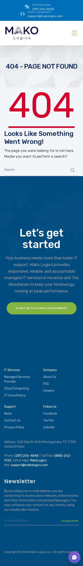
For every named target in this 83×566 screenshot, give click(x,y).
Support (10, 407)
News (8, 413)
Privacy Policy (14, 427)
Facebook (50, 413)
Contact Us (12, 420)
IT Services (12, 370)
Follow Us (49, 407)
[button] (74, 557)
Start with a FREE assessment (41, 308)
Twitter (48, 420)
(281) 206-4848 (26, 456)
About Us (49, 377)
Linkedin (49, 427)
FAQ (46, 384)
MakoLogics (38, 460)
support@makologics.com (29, 465)
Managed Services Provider (17, 379)
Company (50, 370)
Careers (48, 391)
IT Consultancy (15, 395)
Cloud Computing (16, 388)
